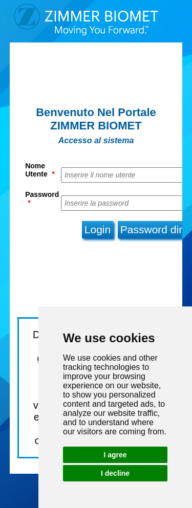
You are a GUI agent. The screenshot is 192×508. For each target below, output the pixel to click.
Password (42, 198)
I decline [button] (115, 473)
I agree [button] (114, 455)
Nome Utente (40, 170)
